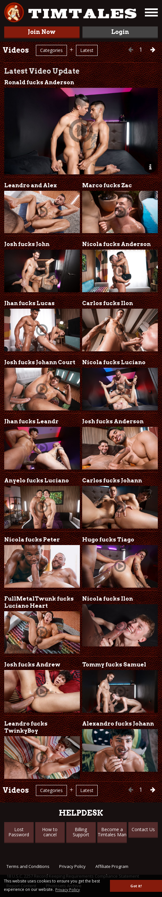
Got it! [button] (136, 885)
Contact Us (143, 829)
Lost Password (18, 832)
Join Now (42, 31)
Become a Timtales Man (112, 832)
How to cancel (50, 832)
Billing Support (81, 832)
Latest (86, 50)
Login (120, 31)
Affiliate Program (111, 866)
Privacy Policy (72, 866)
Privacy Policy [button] (67, 889)
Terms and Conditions (27, 866)
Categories (51, 50)
